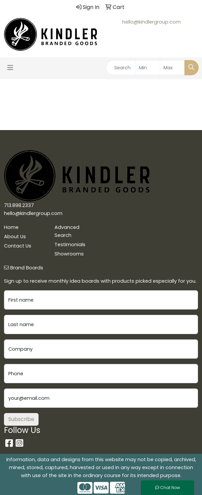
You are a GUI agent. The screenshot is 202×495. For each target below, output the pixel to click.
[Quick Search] (121, 67)
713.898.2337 (19, 205)
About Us (15, 236)
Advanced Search (66, 231)
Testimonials (69, 244)
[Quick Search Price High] (172, 67)
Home (11, 227)
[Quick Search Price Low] (147, 67)
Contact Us (17, 246)
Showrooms (69, 253)
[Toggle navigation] (10, 67)
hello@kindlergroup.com (151, 22)
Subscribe (21, 419)
